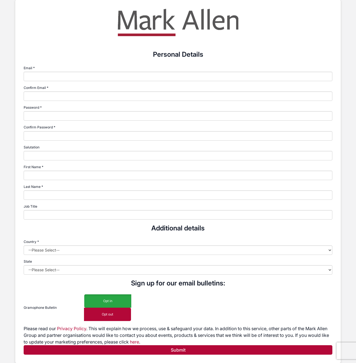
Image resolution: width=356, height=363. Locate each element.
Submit (178, 350)
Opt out (107, 314)
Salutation (31, 147)
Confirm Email (35, 88)
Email (28, 68)
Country (31, 242)
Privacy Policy (71, 328)
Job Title (30, 206)
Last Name (32, 187)
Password (31, 107)
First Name (32, 167)
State (28, 261)
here (134, 342)
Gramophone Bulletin (40, 307)
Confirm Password (38, 127)
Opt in (107, 301)
